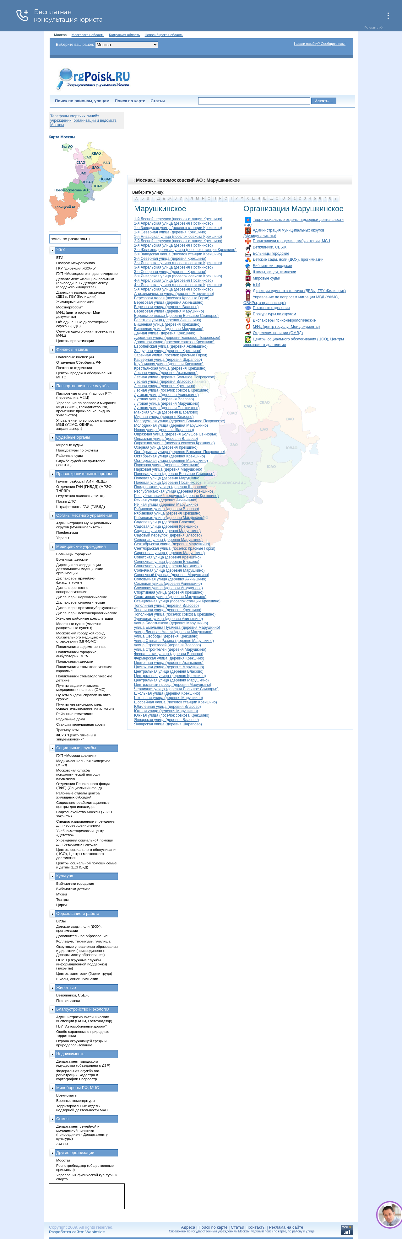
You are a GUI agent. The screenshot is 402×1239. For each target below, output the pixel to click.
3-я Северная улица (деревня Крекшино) (170, 272)
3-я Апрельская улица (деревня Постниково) (173, 267)
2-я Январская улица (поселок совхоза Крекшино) (178, 263)
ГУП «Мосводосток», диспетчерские (87, 273)
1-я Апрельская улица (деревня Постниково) (173, 223)
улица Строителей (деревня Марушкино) (170, 649)
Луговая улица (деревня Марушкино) (166, 403)
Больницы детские (72, 559)
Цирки (61, 905)
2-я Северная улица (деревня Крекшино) (170, 258)
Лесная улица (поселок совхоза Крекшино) (171, 390)
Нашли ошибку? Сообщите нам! (319, 43)
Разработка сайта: (66, 1232)
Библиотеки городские (272, 266)
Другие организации (75, 1152)
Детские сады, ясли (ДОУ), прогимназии (288, 259)
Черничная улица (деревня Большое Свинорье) (176, 689)
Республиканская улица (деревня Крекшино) (173, 491)
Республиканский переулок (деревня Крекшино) (176, 496)
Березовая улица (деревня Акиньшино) (169, 302)
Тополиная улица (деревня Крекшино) (167, 610)
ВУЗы (61, 921)
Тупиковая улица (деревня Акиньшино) (168, 619)
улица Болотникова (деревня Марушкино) (171, 623)
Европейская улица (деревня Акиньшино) (171, 346)
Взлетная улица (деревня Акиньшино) (167, 320)
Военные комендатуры (75, 1100)
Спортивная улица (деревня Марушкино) (170, 597)
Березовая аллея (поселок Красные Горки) (171, 298)
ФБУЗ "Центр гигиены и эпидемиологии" (76, 737)
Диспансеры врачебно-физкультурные (75, 580)
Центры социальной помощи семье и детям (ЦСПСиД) (86, 865)
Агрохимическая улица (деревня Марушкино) (174, 293)
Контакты (257, 1227)
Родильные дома (70, 719)
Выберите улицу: (148, 192)
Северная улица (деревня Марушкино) (168, 539)
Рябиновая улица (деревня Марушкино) (169, 517)
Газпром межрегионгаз (75, 263)
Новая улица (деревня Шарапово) (164, 430)
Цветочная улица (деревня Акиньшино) (169, 662)
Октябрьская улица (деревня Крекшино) (169, 456)
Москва (144, 180)
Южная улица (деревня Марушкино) (166, 711)
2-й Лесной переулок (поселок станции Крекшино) (178, 241)
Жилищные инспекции (75, 302)
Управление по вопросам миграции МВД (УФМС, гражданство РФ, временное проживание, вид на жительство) (86, 409)
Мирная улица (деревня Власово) (164, 416)
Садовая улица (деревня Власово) (164, 522)
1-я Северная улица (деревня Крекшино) (170, 232)
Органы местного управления (84, 515)
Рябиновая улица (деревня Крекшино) (168, 513)
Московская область (88, 35)
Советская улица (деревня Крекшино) (167, 557)
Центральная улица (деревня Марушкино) (171, 680)
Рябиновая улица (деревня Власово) (166, 509)
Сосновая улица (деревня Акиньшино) (168, 583)
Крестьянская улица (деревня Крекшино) (170, 368)
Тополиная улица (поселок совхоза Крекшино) (174, 614)
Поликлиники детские (74, 661)
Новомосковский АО (179, 180)
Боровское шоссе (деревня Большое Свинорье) (176, 315)
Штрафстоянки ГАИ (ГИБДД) (80, 507)
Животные (66, 987)
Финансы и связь (72, 349)
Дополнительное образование (82, 936)
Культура (64, 875)
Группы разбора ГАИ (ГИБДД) (81, 481)
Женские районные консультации (84, 618)
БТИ (256, 284)
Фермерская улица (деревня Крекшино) (169, 658)
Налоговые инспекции (75, 357)
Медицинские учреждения (81, 546)
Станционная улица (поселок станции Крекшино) (177, 601)
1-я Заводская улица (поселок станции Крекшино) (178, 228)
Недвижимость (70, 1053)
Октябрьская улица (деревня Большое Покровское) (179, 452)
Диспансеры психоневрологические (284, 320)
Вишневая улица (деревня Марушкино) (169, 329)
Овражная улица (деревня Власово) (166, 438)
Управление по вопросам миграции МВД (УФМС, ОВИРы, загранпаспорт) (86, 424)
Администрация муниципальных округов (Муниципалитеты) (83, 525)
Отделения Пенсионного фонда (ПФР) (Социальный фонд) (83, 786)
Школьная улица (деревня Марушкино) (168, 698)
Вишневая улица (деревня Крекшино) (167, 324)
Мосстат (63, 1160)
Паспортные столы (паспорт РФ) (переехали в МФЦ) (83, 395)
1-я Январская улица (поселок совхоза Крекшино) (178, 236)
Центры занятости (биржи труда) (84, 973)
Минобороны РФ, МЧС (77, 1087)
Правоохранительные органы (84, 473)
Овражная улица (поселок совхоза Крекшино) (174, 443)
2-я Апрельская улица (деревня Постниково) (173, 245)
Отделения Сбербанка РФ (78, 362)
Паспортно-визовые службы (83, 385)
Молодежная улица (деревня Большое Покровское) (179, 421)
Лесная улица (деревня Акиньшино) (166, 373)
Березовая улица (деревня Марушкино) (169, 311)
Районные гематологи (74, 714)
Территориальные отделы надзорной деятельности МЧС (82, 1108)
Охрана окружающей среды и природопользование (81, 1043)
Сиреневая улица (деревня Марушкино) (169, 553)
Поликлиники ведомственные (81, 646)
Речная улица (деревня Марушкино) (166, 504)
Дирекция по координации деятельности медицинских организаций (79, 569)
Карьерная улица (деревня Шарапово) (168, 359)
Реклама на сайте (286, 1227)
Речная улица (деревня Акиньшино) (165, 500)
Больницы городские (271, 253)
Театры (62, 899)
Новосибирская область (164, 35)
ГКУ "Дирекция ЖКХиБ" (76, 268)
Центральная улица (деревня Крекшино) (170, 676)
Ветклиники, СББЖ (269, 247)
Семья (62, 1118)
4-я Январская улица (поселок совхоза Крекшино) (178, 285)
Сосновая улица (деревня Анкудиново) (168, 588)
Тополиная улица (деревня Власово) (166, 605)
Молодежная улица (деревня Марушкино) (171, 425)
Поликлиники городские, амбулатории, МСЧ (291, 241)
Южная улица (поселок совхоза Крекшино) (171, 715)
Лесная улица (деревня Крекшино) (164, 386)
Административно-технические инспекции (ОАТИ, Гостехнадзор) (84, 1019)
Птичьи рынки (68, 1000)
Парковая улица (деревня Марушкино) (168, 469)
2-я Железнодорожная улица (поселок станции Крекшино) (185, 250)
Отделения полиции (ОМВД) (278, 333)
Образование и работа (77, 913)
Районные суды (69, 455)
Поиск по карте (130, 101)
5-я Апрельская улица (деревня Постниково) (173, 289)
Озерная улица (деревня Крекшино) (166, 447)
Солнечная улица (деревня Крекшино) (168, 566)
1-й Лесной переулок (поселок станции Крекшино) (178, 219)
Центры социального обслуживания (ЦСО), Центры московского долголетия (86, 853)
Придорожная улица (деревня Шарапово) (170, 487)
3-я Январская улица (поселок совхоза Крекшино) (178, 276)
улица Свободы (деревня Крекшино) (166, 636)
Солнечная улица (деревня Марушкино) (169, 570)
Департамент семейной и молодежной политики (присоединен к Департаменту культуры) (82, 1132)
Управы (62, 538)
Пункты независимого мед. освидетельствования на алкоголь (85, 706)
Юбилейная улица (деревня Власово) (167, 706)
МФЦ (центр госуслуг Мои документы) (286, 326)
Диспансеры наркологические (81, 597)
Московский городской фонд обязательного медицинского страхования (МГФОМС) (81, 637)
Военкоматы (66, 1095)
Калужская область (124, 35)
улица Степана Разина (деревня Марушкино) (174, 640)
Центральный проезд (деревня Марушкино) (172, 684)
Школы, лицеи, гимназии (274, 272)
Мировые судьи (266, 278)
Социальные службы (76, 747)
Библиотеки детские (73, 889)
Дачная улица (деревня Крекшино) (164, 333)
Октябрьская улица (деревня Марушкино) (171, 460)
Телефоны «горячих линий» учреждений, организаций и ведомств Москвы (83, 120)
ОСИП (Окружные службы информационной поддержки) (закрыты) (81, 964)
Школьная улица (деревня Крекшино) (167, 693)
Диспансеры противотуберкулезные (86, 608)
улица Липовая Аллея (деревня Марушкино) (173, 632)
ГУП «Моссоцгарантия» (76, 755)
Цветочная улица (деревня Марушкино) (169, 667)
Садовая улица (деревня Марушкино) (167, 531)
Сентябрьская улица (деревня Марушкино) (172, 544)
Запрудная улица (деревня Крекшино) (167, 351)
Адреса (188, 1227)
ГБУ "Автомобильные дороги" (81, 1026)
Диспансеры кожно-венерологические (73, 589)
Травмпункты (67, 730)
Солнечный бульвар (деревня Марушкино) (171, 575)
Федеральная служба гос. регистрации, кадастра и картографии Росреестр (78, 1075)
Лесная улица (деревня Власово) (163, 381)
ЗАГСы (62, 1144)
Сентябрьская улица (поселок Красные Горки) (174, 548)
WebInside (95, 1232)
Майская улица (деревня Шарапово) (166, 412)
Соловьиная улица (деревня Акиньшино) (170, 579)
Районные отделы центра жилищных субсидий (78, 795)
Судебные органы (73, 437)
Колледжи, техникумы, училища (83, 941)
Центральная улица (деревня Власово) (169, 671)
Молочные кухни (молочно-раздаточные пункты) (79, 626)
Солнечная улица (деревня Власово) (166, 561)
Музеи (61, 894)
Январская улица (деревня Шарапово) (168, 724)
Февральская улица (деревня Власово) (168, 654)
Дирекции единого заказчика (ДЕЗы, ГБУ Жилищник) (299, 291)
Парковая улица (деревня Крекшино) (166, 465)
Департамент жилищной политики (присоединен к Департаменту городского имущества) (85, 283)
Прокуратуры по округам (274, 314)
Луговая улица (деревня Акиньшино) (166, 395)
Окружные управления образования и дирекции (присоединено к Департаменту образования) (87, 950)
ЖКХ (60, 250)
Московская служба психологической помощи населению (78, 774)
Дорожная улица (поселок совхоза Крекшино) (174, 342)
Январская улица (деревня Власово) (166, 720)
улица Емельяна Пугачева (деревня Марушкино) (177, 627)
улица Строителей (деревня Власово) (167, 645)
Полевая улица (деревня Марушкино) (167, 478)
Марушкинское (223, 180)
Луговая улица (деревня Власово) (164, 399)
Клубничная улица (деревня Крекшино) (169, 364)
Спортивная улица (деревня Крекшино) (169, 592)
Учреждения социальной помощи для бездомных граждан (84, 842)
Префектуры (67, 532)
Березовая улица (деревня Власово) (166, 307)
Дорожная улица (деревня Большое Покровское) (177, 337)
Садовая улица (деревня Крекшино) (166, 526)
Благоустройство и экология (83, 1009)
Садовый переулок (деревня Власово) (168, 535)
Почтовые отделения (271, 308)
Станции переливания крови (80, 724)
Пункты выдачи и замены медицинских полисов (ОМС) (81, 687)
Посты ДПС (66, 501)
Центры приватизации (75, 341)
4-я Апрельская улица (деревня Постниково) (173, 280)
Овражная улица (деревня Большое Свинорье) (175, 434)
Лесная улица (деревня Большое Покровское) (174, 377)
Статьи (158, 101)
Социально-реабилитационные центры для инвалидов (83, 804)
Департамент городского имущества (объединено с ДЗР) (83, 1063)
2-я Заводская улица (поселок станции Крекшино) (178, 254)
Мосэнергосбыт (69, 307)
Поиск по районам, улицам (82, 101)
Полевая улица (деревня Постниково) (167, 482)
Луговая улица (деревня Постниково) (166, 408)
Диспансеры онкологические (80, 602)
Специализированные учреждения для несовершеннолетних (85, 823)
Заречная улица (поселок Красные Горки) (170, 355)
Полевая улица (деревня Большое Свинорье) (174, 474)
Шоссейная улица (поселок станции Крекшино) (175, 702)
